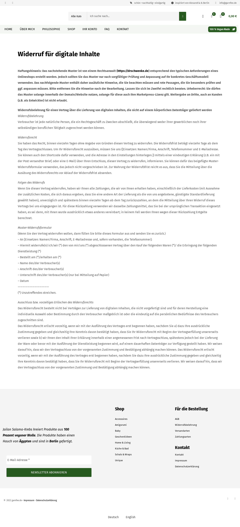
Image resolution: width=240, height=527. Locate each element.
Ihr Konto (89, 29)
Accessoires (121, 419)
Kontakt (123, 29)
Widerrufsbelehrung (186, 424)
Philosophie (51, 29)
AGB (177, 419)
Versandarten (182, 430)
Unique (119, 460)
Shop (71, 29)
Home (8, 29)
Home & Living (123, 442)
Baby (117, 430)
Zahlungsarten (183, 436)
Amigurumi (121, 424)
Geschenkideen (123, 436)
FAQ (106, 29)
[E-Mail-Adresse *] (48, 459)
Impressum (181, 460)
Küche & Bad (122, 448)
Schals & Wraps (123, 454)
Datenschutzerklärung (187, 466)
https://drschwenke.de (133, 71)
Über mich (27, 29)
